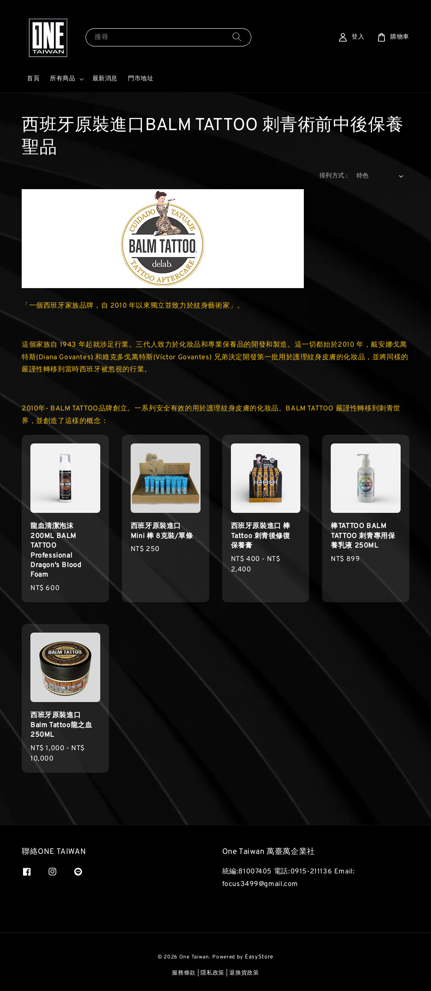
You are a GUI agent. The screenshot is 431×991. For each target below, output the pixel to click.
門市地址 (140, 78)
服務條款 (184, 973)
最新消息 (105, 78)
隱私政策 (212, 973)
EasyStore (259, 957)
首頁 (33, 78)
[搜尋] (237, 37)
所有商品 (62, 78)
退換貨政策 (244, 973)
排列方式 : (333, 176)
